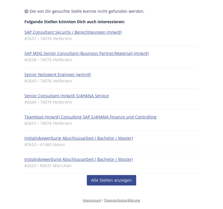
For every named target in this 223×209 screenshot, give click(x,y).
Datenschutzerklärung (122, 200)
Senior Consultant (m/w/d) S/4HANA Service (66, 95)
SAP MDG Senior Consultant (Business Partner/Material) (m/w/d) (86, 53)
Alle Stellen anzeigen (111, 180)
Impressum (92, 200)
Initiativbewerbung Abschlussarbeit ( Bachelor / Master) (78, 138)
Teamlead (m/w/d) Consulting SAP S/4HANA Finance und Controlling (90, 117)
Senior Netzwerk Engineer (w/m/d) (57, 74)
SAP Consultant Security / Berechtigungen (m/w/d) (73, 32)
